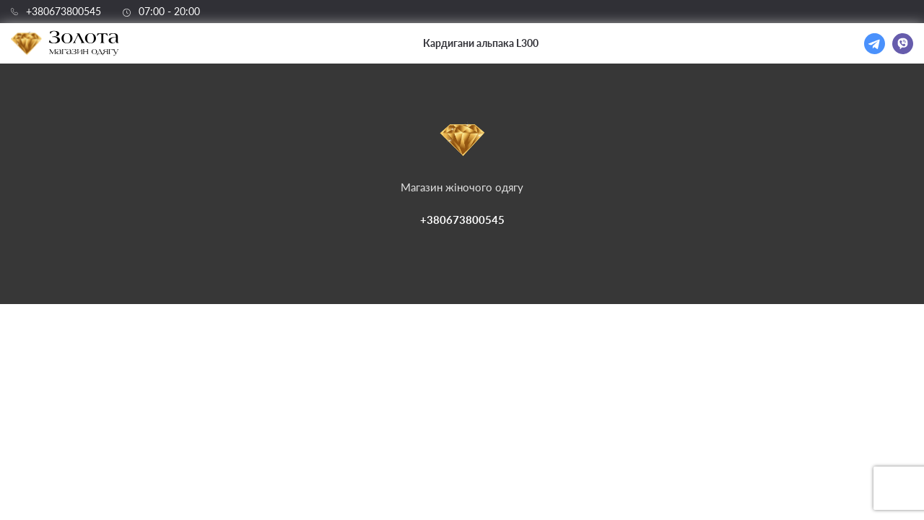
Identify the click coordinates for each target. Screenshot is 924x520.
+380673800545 (63, 11)
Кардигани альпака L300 (481, 43)
